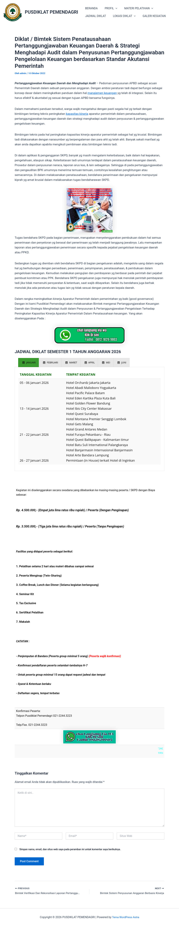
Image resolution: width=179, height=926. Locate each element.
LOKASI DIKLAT (122, 16)
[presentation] (28, 362)
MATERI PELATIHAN (135, 8)
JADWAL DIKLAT (94, 16)
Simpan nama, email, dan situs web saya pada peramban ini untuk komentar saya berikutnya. (70, 849)
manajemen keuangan (102, 93)
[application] (113, 8)
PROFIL (109, 8)
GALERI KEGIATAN (150, 16)
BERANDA (90, 8)
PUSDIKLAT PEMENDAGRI (51, 12)
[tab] (28, 362)
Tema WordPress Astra (125, 917)
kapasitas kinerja (77, 113)
